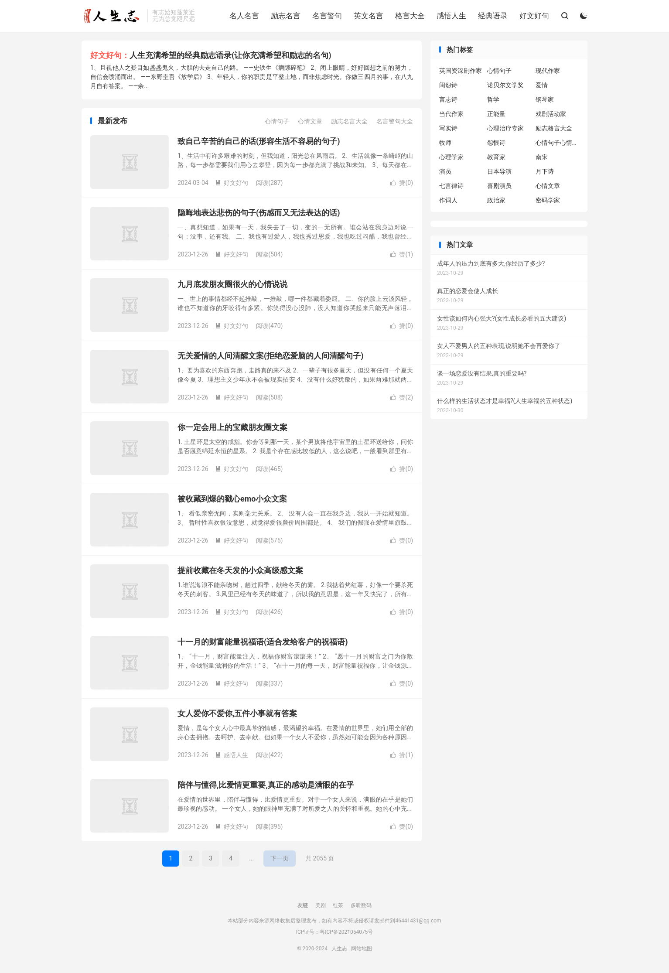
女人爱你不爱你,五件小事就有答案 (237, 713)
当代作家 (451, 113)
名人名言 (244, 15)
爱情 (542, 85)
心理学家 (451, 157)
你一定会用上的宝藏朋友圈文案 (232, 427)
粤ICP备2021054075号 (346, 932)
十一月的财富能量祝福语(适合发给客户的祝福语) (262, 641)
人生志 (112, 16)
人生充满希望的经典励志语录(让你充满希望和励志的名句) (230, 55)
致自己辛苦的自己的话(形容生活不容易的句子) (258, 141)
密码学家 (548, 200)
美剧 (320, 905)
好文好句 (534, 15)
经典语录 (493, 15)
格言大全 (410, 15)
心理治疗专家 (505, 128)
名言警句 (327, 15)
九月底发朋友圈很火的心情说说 (232, 284)
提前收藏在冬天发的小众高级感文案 (240, 570)
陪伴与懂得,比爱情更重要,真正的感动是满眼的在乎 (265, 784)
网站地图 (361, 949)
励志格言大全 (554, 128)
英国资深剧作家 (460, 70)
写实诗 (448, 128)
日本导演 (499, 171)
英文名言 (368, 15)
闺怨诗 (448, 85)
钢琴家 (545, 99)
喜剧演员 (499, 185)
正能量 (496, 113)
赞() (401, 182)
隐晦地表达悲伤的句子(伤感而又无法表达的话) (258, 212)
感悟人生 (451, 15)
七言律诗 (451, 185)
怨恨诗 (496, 142)
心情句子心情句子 (557, 142)
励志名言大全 (349, 121)
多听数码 (361, 905)
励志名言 (285, 15)
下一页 (279, 858)
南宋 (542, 157)
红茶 (338, 905)
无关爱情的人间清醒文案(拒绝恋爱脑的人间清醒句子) (270, 355)
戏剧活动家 (551, 113)
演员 (445, 171)
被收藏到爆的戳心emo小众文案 (232, 498)
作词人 (448, 200)
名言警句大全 (394, 121)
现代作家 (548, 70)
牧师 (445, 142)
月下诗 (545, 171)
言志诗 (448, 99)
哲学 (493, 99)
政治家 (496, 200)
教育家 (496, 157)
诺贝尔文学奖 (505, 85)
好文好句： (110, 55)
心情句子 (277, 121)
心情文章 (310, 121)
